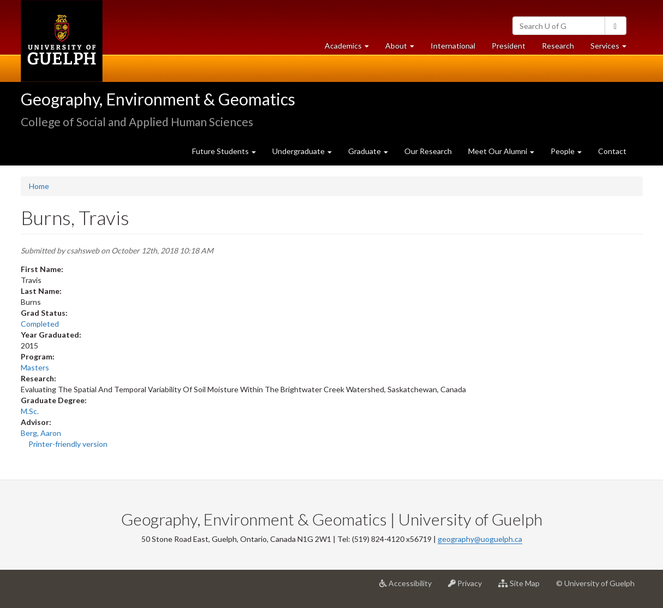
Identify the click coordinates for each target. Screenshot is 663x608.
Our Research (428, 151)
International (453, 45)
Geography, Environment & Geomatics (158, 99)
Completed (40, 323)
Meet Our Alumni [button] (501, 151)
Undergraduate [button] (302, 151)
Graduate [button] (368, 151)
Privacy (469, 587)
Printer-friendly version (67, 443)
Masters (35, 367)
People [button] (566, 151)
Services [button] (612, 48)
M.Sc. (30, 411)
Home (39, 186)
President (508, 45)
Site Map (523, 587)
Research (562, 48)
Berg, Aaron (41, 433)
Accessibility (409, 587)
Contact (612, 151)
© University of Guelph (595, 583)
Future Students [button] (224, 151)
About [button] (403, 48)
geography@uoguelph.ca (480, 539)
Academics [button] (351, 48)
